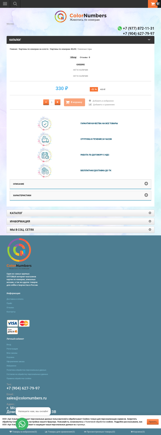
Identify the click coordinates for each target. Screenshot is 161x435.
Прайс (9, 303)
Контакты (11, 312)
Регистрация (12, 349)
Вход (9, 345)
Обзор (73, 57)
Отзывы (84, 57)
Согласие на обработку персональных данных (27, 374)
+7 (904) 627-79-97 (23, 388)
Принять (153, 422)
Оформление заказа (15, 361)
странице (80, 424)
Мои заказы (12, 353)
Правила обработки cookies (19, 378)
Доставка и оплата (15, 299)
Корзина (10, 357)
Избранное (11, 366)
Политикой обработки (95, 422)
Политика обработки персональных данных (26, 370)
